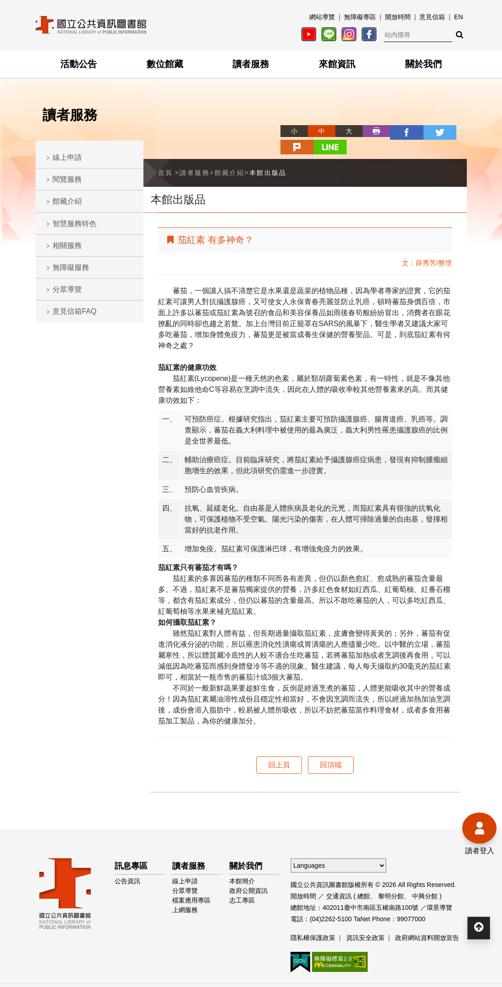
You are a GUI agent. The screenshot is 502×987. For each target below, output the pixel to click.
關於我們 (423, 64)
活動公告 (78, 64)
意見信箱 (432, 17)
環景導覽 (439, 890)
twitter (398, 131)
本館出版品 (268, 155)
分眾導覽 (67, 289)
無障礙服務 (71, 267)
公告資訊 (127, 863)
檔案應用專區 (191, 883)
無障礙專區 (360, 17)
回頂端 (331, 747)
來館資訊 (337, 64)
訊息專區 (131, 848)
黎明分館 (391, 878)
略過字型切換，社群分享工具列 (251, 122)
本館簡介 (242, 863)
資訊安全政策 (365, 920)
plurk (425, 131)
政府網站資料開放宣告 (427, 920)
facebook (371, 131)
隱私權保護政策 (313, 920)
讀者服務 (251, 64)
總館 (363, 878)
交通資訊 (339, 878)
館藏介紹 (67, 201)
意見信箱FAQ (74, 311)
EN (458, 17)
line (453, 131)
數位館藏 (165, 64)
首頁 (165, 155)
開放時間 (398, 17)
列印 (343, 131)
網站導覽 (322, 17)
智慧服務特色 (74, 223)
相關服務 (67, 245)
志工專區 (242, 883)
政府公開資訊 (248, 873)
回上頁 (279, 747)
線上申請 (67, 157)
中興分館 (425, 878)
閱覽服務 (67, 179)
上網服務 (185, 892)
